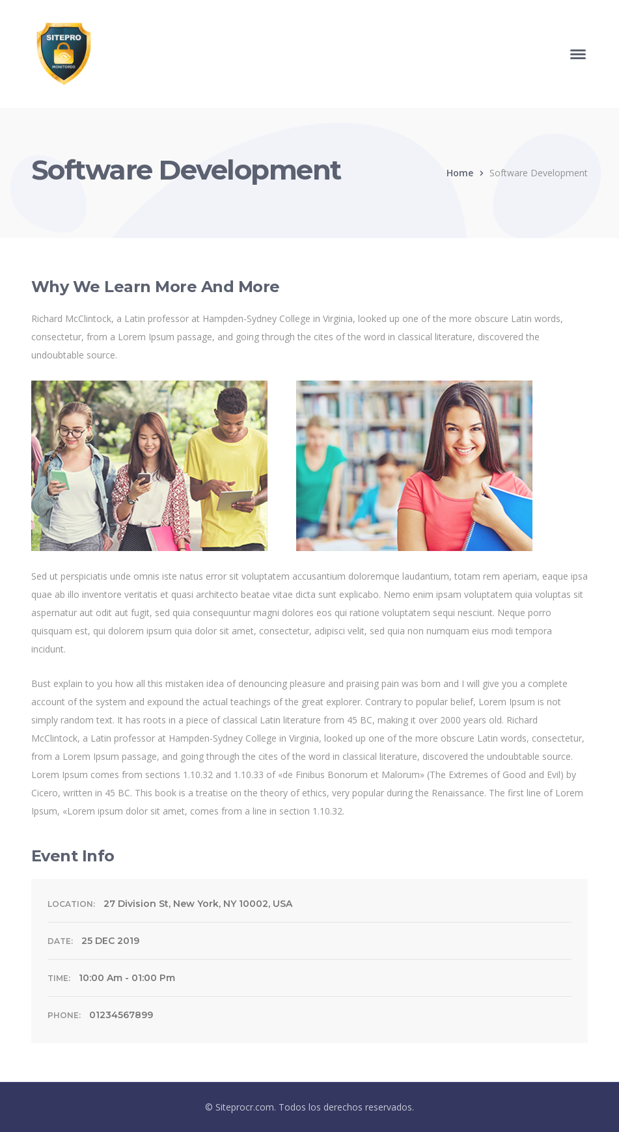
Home (460, 173)
